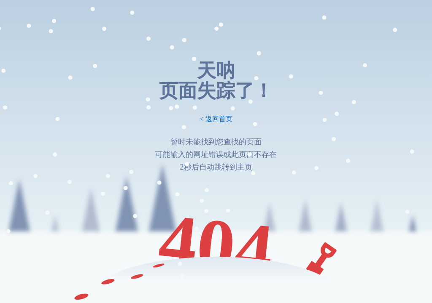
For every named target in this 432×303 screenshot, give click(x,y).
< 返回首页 (216, 118)
